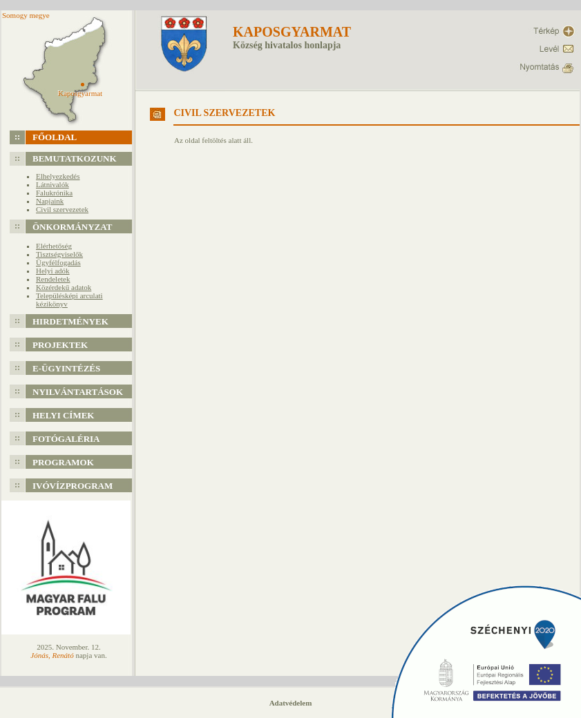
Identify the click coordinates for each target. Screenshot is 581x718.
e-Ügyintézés (66, 368)
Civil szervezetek (62, 209)
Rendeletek (53, 279)
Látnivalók (52, 184)
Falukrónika (54, 192)
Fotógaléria (66, 439)
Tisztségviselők (59, 254)
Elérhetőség (54, 246)
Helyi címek (63, 415)
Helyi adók (53, 270)
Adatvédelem (290, 703)
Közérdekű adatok (63, 287)
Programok (63, 462)
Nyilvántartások (77, 392)
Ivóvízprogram (72, 486)
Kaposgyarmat (292, 31)
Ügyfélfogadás (58, 262)
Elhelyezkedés (58, 176)
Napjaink (50, 201)
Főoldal (54, 137)
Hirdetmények (70, 321)
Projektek (60, 345)
